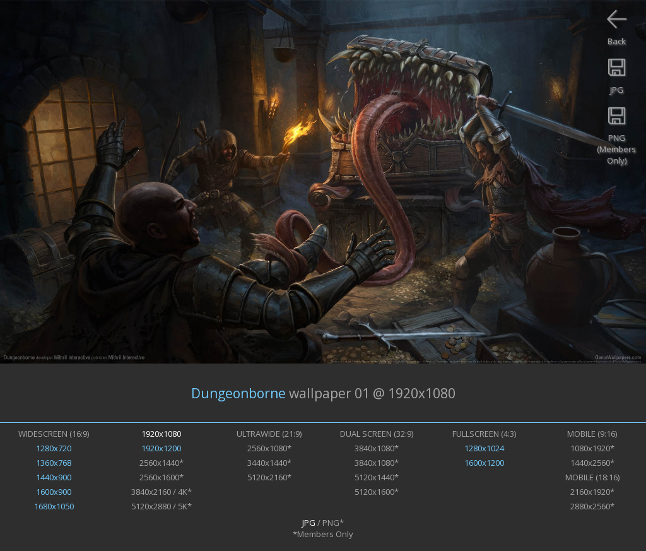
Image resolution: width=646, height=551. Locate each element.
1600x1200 (484, 462)
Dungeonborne (238, 393)
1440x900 (53, 477)
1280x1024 (484, 448)
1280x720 (53, 448)
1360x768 (53, 462)
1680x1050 (54, 506)
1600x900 (53, 491)
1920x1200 (161, 448)
